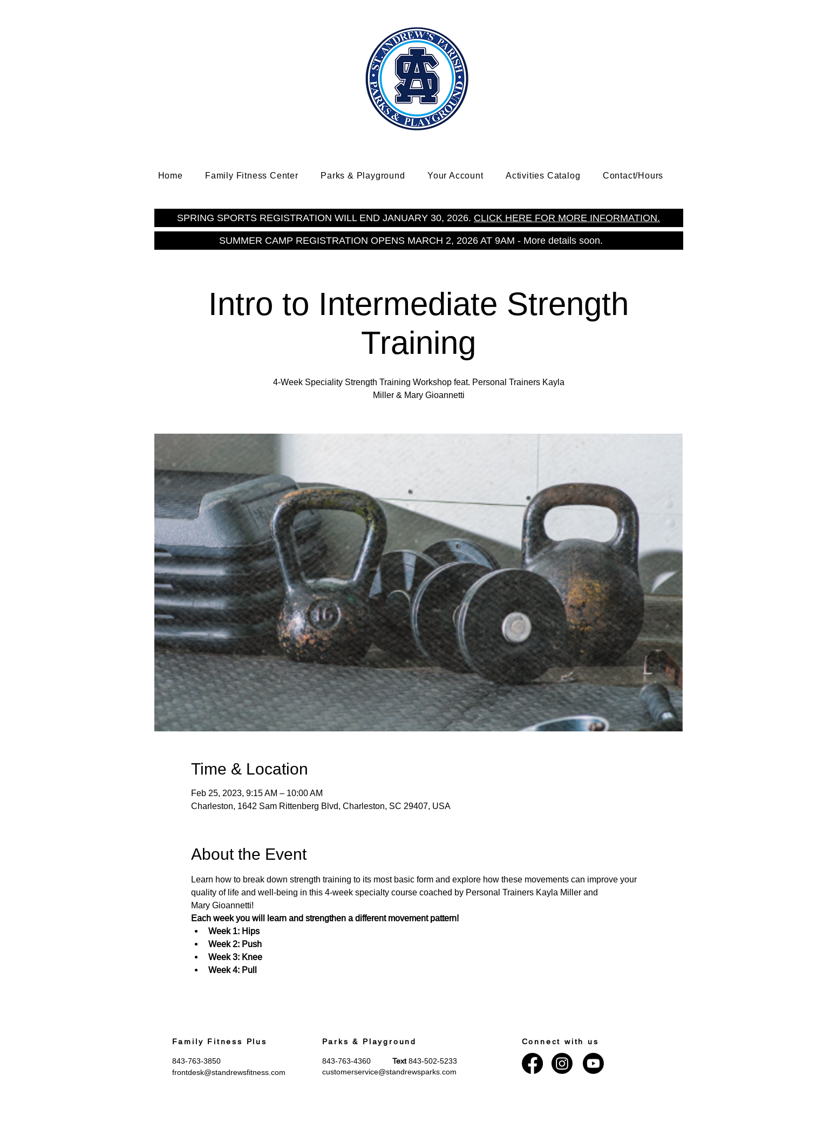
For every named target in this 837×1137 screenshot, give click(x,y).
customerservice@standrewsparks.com (389, 1071)
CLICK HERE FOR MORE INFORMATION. (567, 217)
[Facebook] (532, 1063)
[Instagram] (562, 1063)
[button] (259, 175)
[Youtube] (593, 1063)
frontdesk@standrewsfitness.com (228, 1072)
